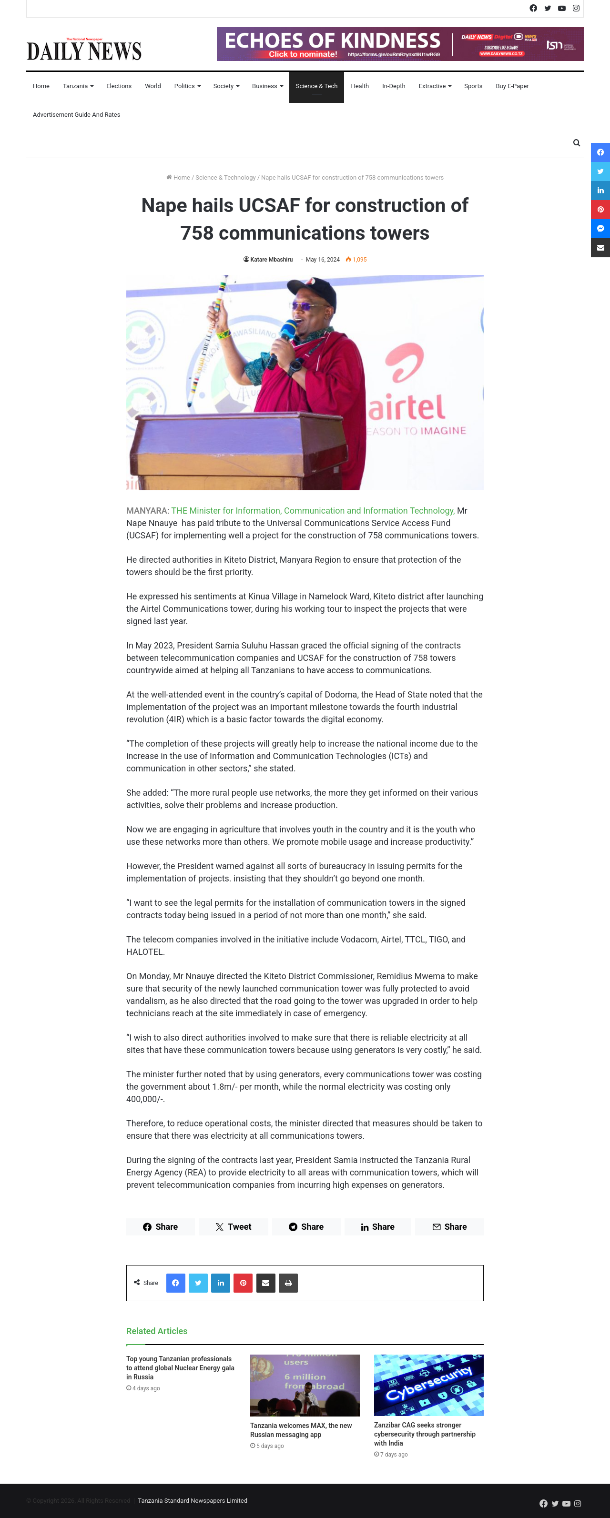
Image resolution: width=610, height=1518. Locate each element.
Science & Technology (225, 177)
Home (41, 86)
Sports (473, 86)
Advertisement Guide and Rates (76, 114)
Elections (119, 86)
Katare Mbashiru (272, 259)
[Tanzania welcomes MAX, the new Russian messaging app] (305, 1386)
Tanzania (75, 86)
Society (224, 86)
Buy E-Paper (512, 86)
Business (264, 86)
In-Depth (393, 86)
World (153, 86)
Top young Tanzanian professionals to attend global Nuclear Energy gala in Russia (180, 1368)
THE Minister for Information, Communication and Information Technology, (313, 511)
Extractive (432, 86)
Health (360, 86)
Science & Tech (317, 86)
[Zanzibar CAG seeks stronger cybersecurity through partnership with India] (429, 1385)
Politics (184, 86)
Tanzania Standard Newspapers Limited (192, 1500)
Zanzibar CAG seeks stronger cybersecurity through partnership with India (425, 1434)
